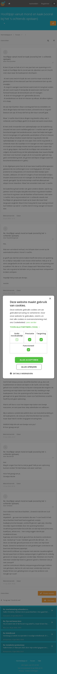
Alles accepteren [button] (29, 360)
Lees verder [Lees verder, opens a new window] (31, 322)
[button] (28, 327)
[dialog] (28, 337)
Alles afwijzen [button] (29, 367)
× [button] (50, 299)
